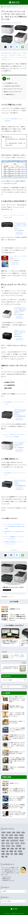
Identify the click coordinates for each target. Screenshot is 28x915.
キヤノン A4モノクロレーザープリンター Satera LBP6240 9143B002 (20, 443)
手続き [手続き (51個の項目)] (3, 851)
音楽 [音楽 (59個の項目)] (6, 856)
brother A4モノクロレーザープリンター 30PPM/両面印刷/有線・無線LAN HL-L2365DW (20, 411)
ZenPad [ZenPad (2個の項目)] (21, 837)
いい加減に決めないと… (10, 94)
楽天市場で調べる (19, 234)
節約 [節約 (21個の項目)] (12, 854)
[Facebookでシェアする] (11, 47)
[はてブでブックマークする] (17, 47)
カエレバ (19, 228)
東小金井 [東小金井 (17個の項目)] (20, 851)
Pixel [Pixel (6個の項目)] (3, 835)
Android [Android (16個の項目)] (9, 832)
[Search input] (12, 687)
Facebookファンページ (8, 880)
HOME (14, 909)
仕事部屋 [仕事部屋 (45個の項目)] (3, 848)
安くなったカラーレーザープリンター (13, 88)
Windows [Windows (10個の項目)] (21, 835)
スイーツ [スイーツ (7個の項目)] (22, 843)
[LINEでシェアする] (22, 47)
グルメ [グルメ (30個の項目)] (12, 843)
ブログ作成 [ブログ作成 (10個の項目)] (18, 845)
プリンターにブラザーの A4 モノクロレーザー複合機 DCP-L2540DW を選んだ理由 (14, 526)
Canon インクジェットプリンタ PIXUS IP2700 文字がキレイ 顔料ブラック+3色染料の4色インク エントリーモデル (20, 225)
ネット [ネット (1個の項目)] (13, 845)
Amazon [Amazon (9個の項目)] (3, 832)
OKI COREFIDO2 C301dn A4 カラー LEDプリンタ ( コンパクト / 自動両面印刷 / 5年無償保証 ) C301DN (20, 309)
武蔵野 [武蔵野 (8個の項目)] (3, 854)
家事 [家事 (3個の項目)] (20, 848)
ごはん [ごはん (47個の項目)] (7, 840)
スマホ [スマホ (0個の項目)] (3, 845)
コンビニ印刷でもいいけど (10, 83)
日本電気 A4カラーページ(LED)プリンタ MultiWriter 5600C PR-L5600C (20, 332)
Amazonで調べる (19, 232)
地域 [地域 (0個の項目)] (16, 848)
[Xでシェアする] (5, 47)
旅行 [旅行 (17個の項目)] (15, 851)
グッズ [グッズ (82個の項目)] (7, 843)
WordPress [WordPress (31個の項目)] (4, 837)
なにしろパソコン (7, 876)
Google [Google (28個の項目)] (18, 832)
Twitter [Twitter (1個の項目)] (16, 835)
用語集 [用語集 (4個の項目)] (7, 854)
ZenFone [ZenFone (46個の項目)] (16, 837)
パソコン (10, 596)
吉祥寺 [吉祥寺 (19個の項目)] (12, 848)
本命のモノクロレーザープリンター (13, 91)
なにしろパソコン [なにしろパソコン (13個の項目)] (14, 840)
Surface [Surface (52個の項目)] (11, 835)
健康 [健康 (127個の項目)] (8, 848)
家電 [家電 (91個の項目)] (24, 848)
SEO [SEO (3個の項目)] (7, 835)
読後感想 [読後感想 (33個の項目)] (21, 854)
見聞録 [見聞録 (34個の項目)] (15, 854)
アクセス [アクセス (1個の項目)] (21, 840)
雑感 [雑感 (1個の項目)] (3, 856)
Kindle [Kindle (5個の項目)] (23, 832)
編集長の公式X (6, 878)
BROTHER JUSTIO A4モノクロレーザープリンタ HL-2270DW (20, 481)
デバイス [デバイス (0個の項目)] (8, 845)
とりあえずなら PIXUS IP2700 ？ (12, 86)
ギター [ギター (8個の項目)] (3, 843)
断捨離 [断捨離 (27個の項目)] (11, 851)
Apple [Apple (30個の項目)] (13, 832)
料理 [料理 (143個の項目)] (7, 851)
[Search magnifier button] (25, 687)
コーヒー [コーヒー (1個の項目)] (17, 843)
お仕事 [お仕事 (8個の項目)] (3, 840)
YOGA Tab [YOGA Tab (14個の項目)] (10, 837)
